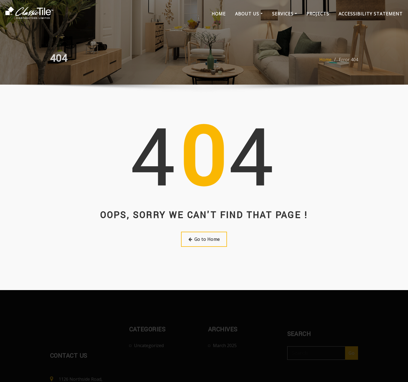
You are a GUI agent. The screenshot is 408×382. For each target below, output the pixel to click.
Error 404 (348, 64)
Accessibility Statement (371, 14)
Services (284, 14)
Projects (317, 14)
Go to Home (204, 239)
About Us (249, 14)
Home (219, 14)
